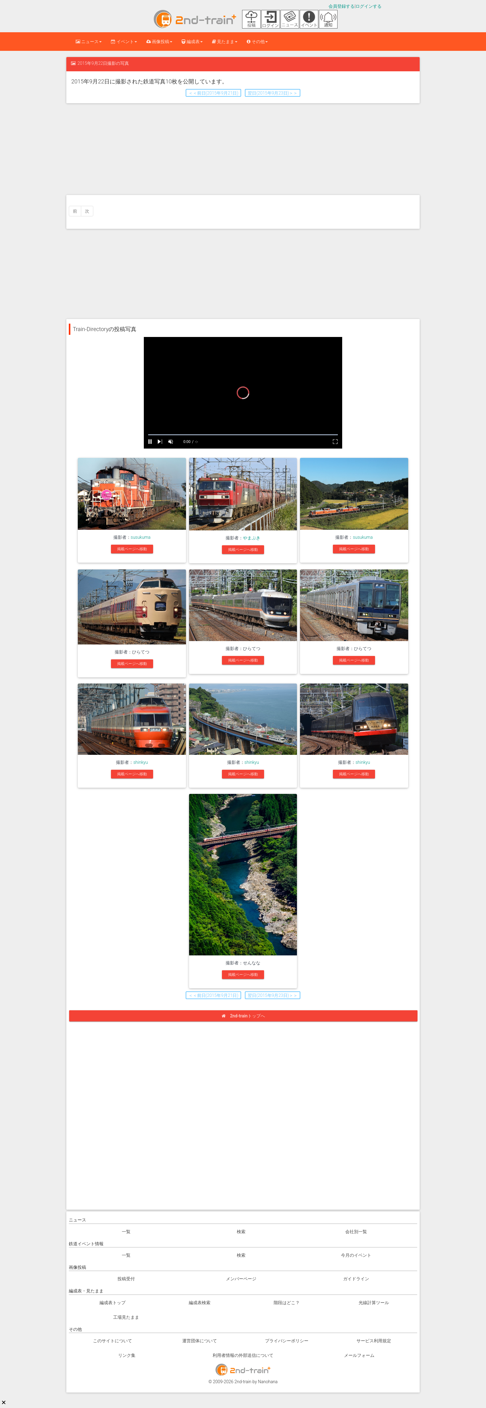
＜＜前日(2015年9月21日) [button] (213, 93)
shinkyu (140, 762)
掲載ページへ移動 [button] (132, 549)
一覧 (126, 1231)
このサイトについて (112, 1340)
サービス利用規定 (373, 1340)
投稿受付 (126, 1278)
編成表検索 (199, 1302)
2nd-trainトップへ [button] (245, 1015)
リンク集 (126, 1355)
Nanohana (267, 1381)
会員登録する (342, 6)
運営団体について (199, 1340)
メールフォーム (359, 1355)
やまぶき (251, 537)
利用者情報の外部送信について (243, 1355)
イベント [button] (124, 41)
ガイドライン (356, 1278)
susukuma (141, 537)
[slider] (243, 434)
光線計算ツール (374, 1302)
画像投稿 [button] (159, 41)
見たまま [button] (224, 41)
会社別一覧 (356, 1231)
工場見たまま (126, 1317)
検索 (241, 1231)
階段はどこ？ (287, 1302)
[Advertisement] (243, 148)
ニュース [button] (89, 41)
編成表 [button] (192, 41)
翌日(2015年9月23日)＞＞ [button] (273, 93)
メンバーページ (241, 1278)
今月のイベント (356, 1255)
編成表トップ (112, 1302)
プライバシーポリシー (286, 1340)
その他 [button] (257, 41)
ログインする (369, 6)
